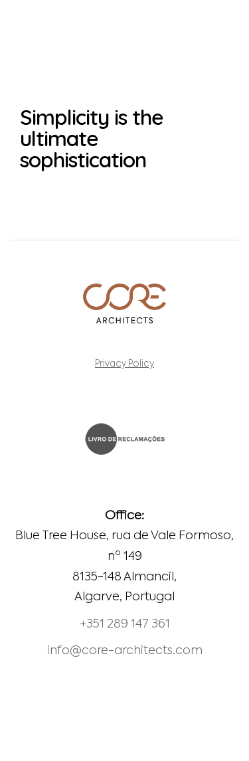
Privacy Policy (124, 364)
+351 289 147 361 (125, 624)
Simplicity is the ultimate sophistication (91, 138)
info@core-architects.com (125, 651)
